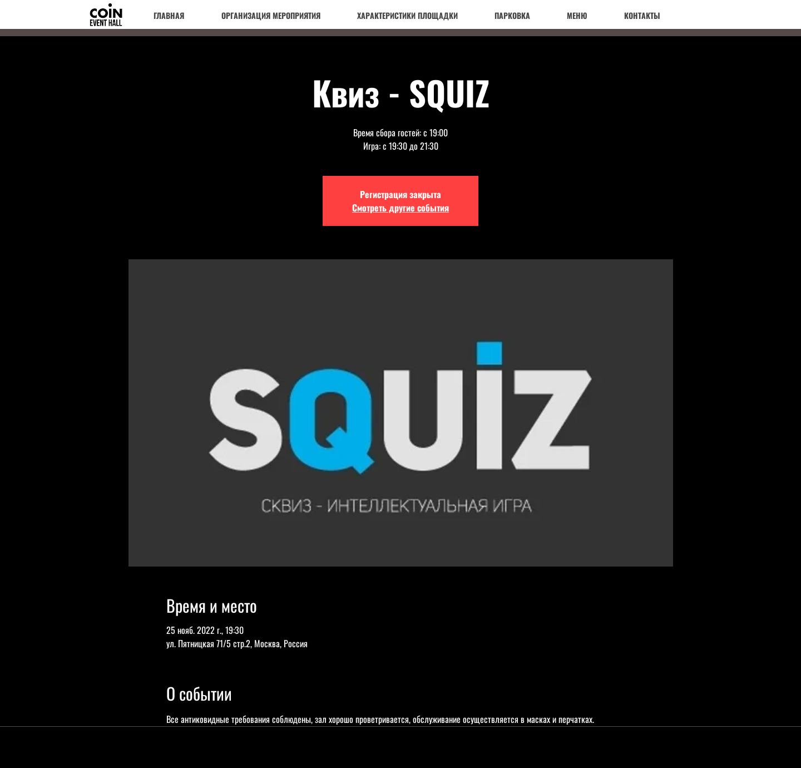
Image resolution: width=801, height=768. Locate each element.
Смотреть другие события (400, 207)
